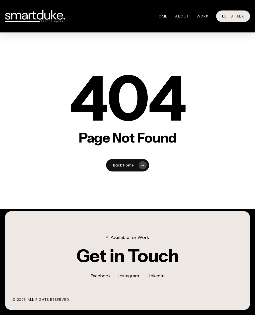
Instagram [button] (128, 276)
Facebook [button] (100, 276)
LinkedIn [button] (155, 276)
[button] (127, 256)
